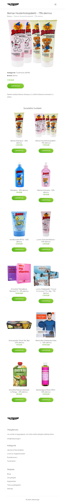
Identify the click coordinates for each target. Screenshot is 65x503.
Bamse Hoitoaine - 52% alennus (45, 191)
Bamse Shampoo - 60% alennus (19, 142)
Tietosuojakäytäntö (14, 485)
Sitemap (10, 489)
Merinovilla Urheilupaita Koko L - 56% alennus (46, 342)
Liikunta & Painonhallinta (15, 450)
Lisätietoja (15, 86)
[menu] (55, 4)
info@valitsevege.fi (14, 439)
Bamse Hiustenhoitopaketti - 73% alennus (46, 142)
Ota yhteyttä (11, 478)
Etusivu (9, 16)
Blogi (9, 474)
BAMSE (27, 73)
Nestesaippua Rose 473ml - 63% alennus (46, 391)
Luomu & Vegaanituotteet (16, 454)
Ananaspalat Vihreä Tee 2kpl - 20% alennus (19, 342)
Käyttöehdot (11, 481)
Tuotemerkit (20, 73)
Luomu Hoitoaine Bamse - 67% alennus (46, 241)
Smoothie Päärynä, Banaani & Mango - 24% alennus (19, 391)
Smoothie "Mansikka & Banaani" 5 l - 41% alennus (19, 290)
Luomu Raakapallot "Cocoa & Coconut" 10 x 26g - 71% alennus (46, 291)
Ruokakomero (12, 457)
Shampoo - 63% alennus (19, 190)
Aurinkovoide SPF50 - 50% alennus (19, 241)
